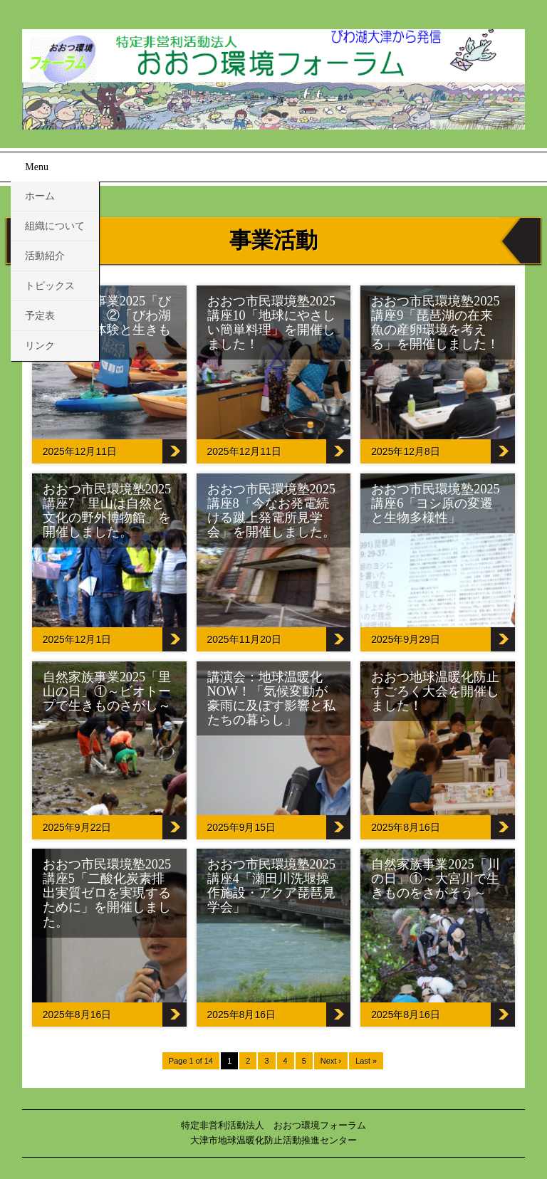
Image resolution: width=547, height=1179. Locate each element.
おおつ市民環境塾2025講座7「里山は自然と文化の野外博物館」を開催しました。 (107, 510)
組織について (55, 226)
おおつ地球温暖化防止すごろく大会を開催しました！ (435, 691)
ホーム (40, 196)
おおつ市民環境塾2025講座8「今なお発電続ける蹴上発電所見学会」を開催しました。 (271, 510)
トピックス (50, 286)
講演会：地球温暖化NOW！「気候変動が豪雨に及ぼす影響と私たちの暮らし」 (271, 698)
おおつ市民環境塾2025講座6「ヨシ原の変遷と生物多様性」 (435, 503)
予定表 (40, 315)
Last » (366, 1061)
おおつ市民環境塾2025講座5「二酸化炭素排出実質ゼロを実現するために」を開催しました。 (107, 892)
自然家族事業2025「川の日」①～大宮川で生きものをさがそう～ (435, 878)
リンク (40, 345)
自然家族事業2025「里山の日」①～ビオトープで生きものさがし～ (107, 691)
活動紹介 (45, 256)
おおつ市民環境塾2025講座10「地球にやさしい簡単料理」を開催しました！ (271, 322)
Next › (331, 1061)
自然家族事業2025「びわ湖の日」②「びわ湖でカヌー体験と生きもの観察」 (107, 322)
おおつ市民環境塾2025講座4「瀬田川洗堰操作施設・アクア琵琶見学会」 (271, 885)
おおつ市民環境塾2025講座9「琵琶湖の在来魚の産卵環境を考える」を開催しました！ (435, 322)
